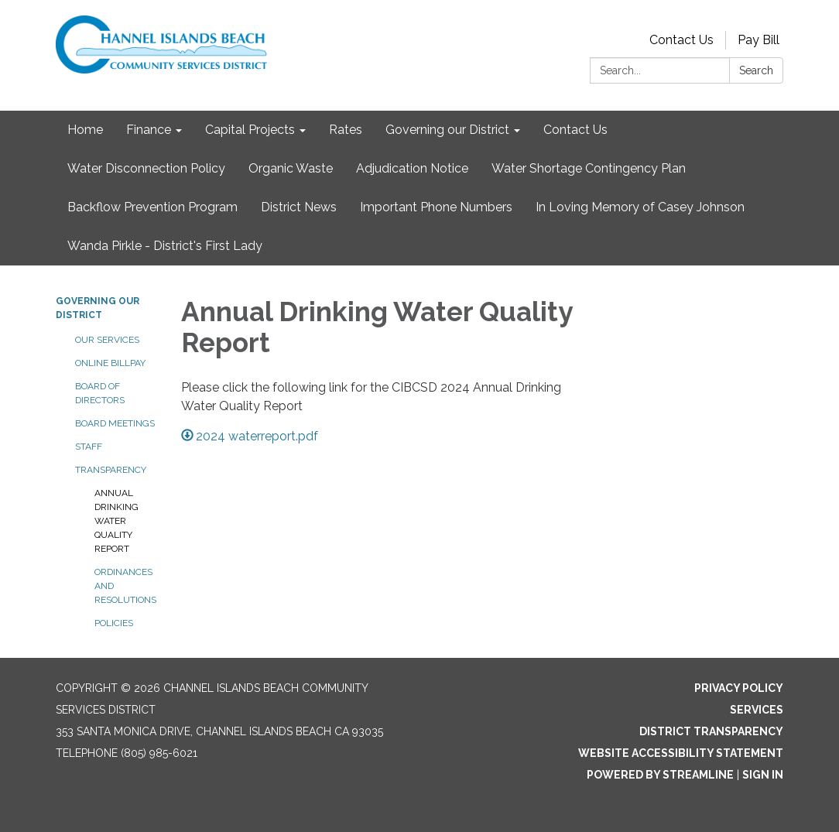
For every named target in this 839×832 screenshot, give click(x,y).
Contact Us (681, 40)
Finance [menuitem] (148, 129)
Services (756, 710)
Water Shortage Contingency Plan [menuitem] (588, 168)
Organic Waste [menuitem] (290, 168)
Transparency (110, 469)
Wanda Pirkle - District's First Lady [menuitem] (164, 245)
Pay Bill (758, 40)
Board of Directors (100, 393)
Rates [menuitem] (345, 129)
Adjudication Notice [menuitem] (412, 168)
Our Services (107, 339)
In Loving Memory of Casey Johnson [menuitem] (640, 207)
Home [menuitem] (85, 129)
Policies (113, 623)
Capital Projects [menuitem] (250, 129)
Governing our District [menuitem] (447, 129)
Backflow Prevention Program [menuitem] (152, 207)
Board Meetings (115, 423)
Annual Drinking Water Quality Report (116, 521)
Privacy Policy (738, 688)
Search (756, 70)
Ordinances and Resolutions (125, 586)
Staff (88, 446)
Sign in (762, 775)
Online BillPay (110, 363)
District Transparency (711, 731)
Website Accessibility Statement (680, 753)
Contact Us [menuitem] (575, 129)
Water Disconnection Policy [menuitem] (146, 168)
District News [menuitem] (299, 207)
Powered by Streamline (660, 775)
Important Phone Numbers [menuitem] (436, 207)
